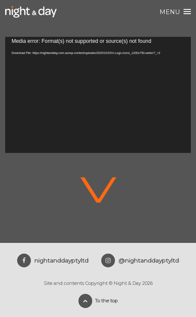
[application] (98, 95)
